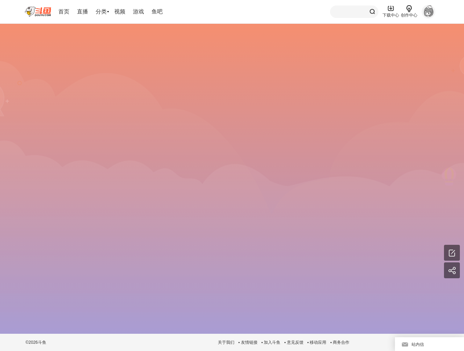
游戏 (138, 11)
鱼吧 (157, 11)
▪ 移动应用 (317, 342)
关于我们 (226, 342)
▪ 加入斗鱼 (271, 342)
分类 (101, 11)
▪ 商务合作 (339, 342)
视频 (119, 11)
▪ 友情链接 (248, 342)
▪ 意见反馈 (293, 342)
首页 (63, 11)
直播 (82, 11)
